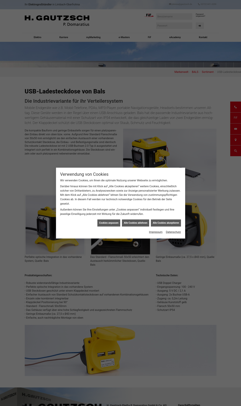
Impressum (156, 221)
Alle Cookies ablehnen (135, 212)
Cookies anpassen (109, 212)
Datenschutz (173, 221)
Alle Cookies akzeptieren (166, 212)
